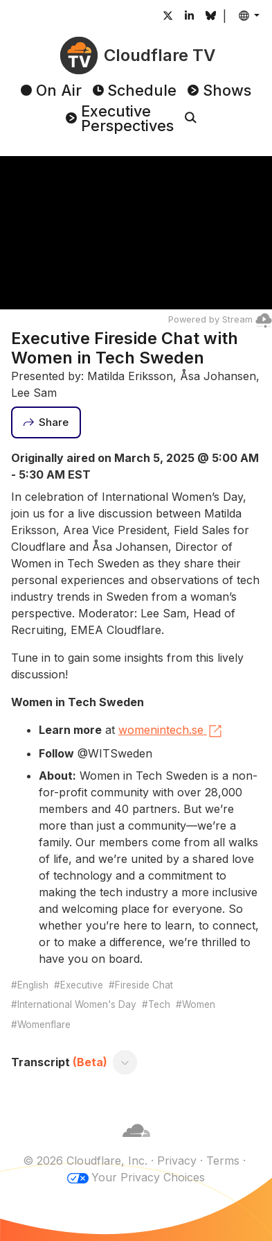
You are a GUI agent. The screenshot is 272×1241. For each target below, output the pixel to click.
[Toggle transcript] (124, 1062)
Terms (222, 1160)
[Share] (46, 422)
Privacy (177, 1160)
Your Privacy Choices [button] (148, 1177)
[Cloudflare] (136, 1144)
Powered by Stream (220, 319)
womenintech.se (171, 731)
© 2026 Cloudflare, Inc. (85, 1160)
